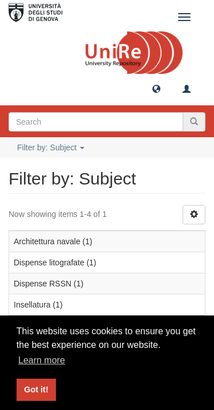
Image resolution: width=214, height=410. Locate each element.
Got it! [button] (36, 389)
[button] (156, 88)
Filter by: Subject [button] (50, 147)
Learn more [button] (41, 360)
